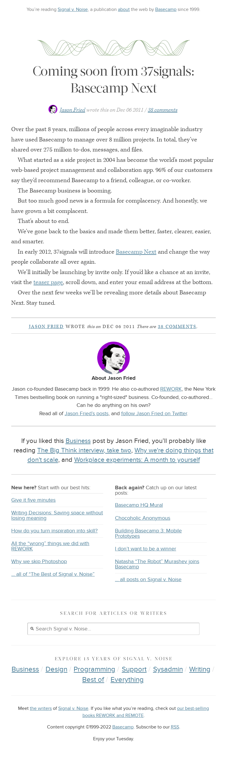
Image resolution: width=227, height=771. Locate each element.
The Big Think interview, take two (84, 450)
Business (78, 441)
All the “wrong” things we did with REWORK (50, 546)
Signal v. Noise (73, 9)
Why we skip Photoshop (39, 561)
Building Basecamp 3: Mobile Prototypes (148, 533)
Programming (94, 669)
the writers (41, 708)
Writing (199, 669)
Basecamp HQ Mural (139, 505)
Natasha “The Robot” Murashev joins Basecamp (157, 564)
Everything (127, 679)
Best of (93, 679)
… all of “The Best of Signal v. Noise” (53, 574)
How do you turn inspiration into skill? (54, 531)
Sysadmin (168, 669)
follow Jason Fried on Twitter (154, 413)
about (124, 9)
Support (134, 669)
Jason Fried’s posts (86, 413)
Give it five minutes (33, 500)
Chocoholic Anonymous (142, 518)
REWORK (171, 389)
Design (56, 669)
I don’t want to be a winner (145, 549)
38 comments (162, 110)
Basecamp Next (136, 252)
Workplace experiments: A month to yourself (137, 460)
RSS (175, 727)
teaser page (48, 282)
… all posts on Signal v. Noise (148, 579)
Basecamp (165, 9)
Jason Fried (72, 110)
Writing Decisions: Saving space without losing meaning (57, 515)
